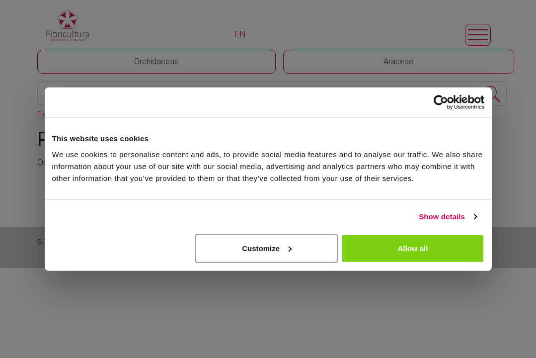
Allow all (413, 248)
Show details (442, 216)
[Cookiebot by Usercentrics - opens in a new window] (440, 102)
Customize (267, 248)
